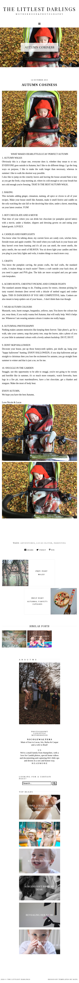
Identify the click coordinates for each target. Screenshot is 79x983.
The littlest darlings (39, 9)
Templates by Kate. (68, 979)
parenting (60, 543)
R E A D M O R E (39, 763)
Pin (52, 550)
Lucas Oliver (44, 543)
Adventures (27, 543)
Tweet (41, 550)
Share (29, 550)
